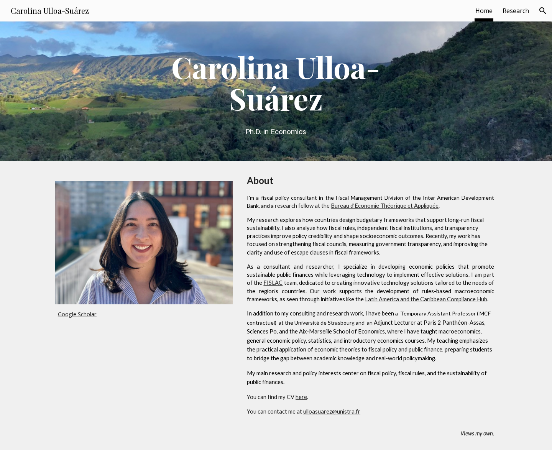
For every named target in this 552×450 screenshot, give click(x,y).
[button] (543, 11)
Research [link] (516, 11)
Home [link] (484, 11)
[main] (276, 91)
